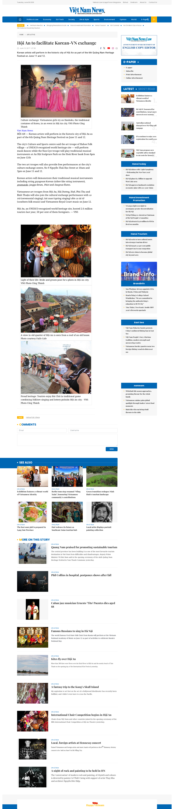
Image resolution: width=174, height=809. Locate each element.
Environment (109, 19)
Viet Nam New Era (36, 25)
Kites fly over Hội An (63, 642)
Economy (47, 19)
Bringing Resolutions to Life (56, 25)
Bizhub (125, 2)
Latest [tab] (129, 89)
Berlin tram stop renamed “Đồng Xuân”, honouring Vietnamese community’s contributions (66, 478)
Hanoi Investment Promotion (80, 25)
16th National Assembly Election (28, 28)
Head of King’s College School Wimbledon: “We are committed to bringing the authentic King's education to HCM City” (139, 304)
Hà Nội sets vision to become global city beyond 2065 (139, 253)
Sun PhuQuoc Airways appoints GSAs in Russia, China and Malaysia (140, 295)
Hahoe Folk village (33, 417)
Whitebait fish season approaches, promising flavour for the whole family (139, 420)
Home (21, 35)
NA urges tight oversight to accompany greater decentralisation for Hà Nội (139, 209)
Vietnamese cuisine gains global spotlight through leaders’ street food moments (140, 430)
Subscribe (129, 71)
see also (25, 446)
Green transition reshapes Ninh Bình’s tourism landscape (100, 476)
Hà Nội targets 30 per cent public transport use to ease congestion (138, 247)
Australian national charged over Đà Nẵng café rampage (146, 125)
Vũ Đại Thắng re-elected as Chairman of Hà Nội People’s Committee (140, 216)
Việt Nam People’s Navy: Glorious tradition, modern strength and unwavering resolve (138, 366)
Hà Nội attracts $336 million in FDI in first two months (140, 222)
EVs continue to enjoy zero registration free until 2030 (146, 137)
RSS (155, 796)
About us (121, 796)
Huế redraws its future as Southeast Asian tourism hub (64, 512)
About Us (143, 2)
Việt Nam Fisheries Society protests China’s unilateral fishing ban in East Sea (140, 357)
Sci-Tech (60, 19)
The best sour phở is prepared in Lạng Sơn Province (31, 512)
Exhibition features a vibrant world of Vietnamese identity (32, 476)
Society (71, 19)
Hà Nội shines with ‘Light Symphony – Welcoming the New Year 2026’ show (140, 172)
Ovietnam (134, 2)
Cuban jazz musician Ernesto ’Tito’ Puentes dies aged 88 (83, 588)
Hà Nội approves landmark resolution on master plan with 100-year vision (140, 186)
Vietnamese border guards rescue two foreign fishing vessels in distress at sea (140, 376)
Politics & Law (32, 19)
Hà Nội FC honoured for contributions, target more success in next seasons (146, 112)
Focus (20, 25)
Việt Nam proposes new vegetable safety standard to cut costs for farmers (145, 152)
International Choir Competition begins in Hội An (81, 698)
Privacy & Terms (145, 796)
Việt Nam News (87, 10)
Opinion (123, 19)
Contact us (132, 796)
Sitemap (112, 796)
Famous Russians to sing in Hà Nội (72, 614)
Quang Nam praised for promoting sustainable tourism (84, 531)
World (133, 19)
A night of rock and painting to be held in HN (78, 754)
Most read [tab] (146, 89)
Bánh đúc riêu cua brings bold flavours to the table (137, 437)
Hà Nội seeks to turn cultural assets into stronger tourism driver (139, 240)
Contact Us (153, 2)
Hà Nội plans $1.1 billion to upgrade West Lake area (139, 180)
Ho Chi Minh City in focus (132, 25)
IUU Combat (114, 25)
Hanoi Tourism (100, 25)
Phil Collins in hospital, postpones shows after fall (81, 558)
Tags (20, 417)
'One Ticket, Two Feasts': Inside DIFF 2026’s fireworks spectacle (140, 313)
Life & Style (84, 19)
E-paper (130, 62)
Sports (96, 19)
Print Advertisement (133, 74)
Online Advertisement (134, 78)
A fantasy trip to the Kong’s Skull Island (75, 670)
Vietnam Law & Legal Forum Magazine (107, 2)
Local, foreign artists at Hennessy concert (76, 726)
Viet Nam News (25, 130)
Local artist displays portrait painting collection (98, 512)
